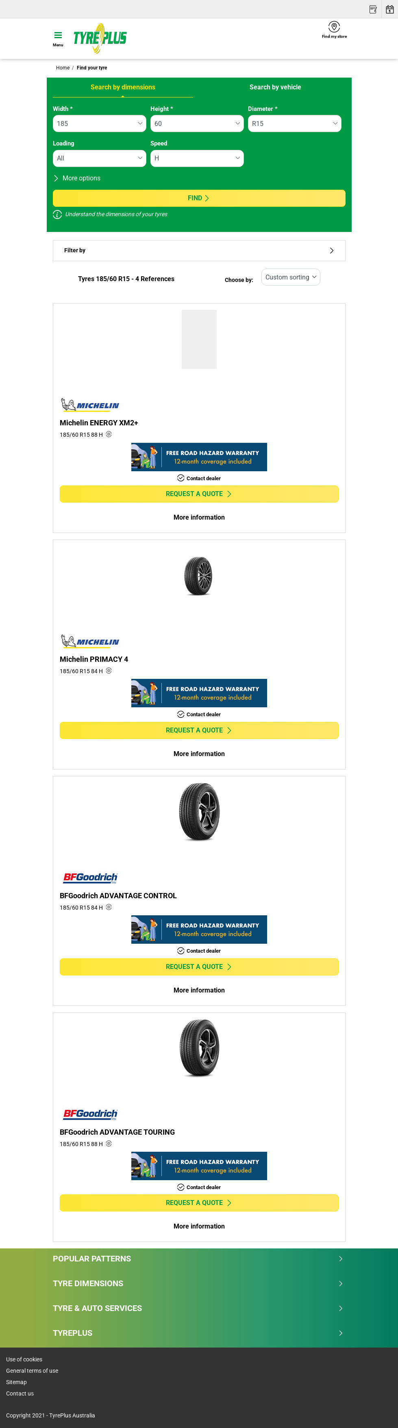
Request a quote (199, 494)
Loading (63, 143)
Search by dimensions (123, 87)
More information (199, 517)
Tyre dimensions (198, 1283)
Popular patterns (198, 1259)
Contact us (20, 1393)
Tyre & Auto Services (198, 1308)
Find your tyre (91, 68)
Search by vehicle (275, 87)
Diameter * (263, 109)
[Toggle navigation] (58, 38)
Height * (161, 109)
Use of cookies (24, 1359)
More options (76, 178)
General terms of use (32, 1370)
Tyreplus (198, 1333)
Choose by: (239, 280)
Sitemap (16, 1382)
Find (199, 198)
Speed (158, 143)
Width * (63, 109)
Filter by (199, 250)
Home (63, 68)
